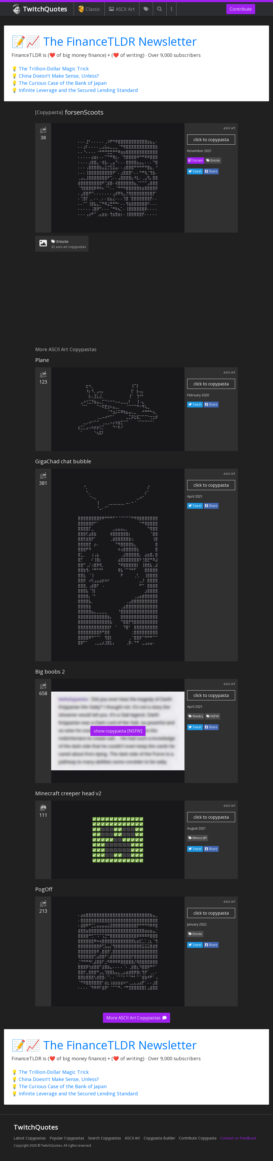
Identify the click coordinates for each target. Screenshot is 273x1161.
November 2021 (199, 151)
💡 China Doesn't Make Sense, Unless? (55, 76)
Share (211, 171)
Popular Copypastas (67, 1138)
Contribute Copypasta (197, 1138)
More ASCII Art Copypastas (136, 1018)
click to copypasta (211, 139)
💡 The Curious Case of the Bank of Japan (59, 83)
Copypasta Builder (159, 1138)
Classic (89, 9)
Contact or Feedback (238, 1138)
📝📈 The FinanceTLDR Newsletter (104, 41)
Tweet (195, 171)
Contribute (241, 9)
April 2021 (195, 496)
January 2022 (197, 924)
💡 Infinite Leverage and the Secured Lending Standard (74, 90)
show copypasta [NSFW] (118, 731)
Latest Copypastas (30, 1138)
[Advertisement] (136, 302)
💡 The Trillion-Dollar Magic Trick (50, 68)
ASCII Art (122, 9)
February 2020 (198, 395)
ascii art (229, 128)
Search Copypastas (104, 1138)
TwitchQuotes (40, 9)
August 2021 (196, 828)
